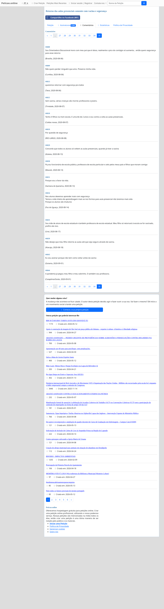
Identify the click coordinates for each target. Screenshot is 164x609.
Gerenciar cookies (57, 593)
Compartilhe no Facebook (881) (62, 18)
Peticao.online (9, 3)
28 (65, 35)
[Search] (124, 3)
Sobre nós (54, 595)
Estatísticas (103, 25)
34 (94, 35)
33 (89, 35)
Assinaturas (66, 25)
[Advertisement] (101, 57)
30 (75, 35)
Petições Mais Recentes (56, 3)
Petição (50, 25)
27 (60, 35)
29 (70, 35)
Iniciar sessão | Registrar (80, 3)
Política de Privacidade (123, 25)
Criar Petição (38, 3)
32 (84, 35)
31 (79, 35)
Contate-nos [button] (99, 3)
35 (99, 35)
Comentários (87, 25)
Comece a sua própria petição (74, 373)
